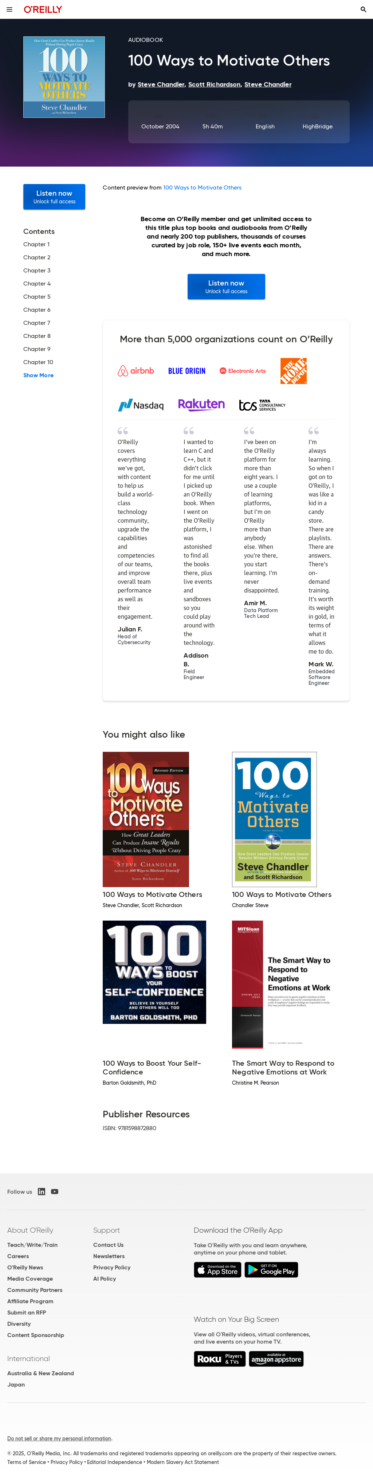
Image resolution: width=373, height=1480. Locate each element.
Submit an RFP (26, 1312)
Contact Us (108, 1245)
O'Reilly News (25, 1267)
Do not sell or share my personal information (59, 1438)
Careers (18, 1256)
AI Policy (104, 1278)
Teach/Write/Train (32, 1245)
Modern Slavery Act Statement (183, 1462)
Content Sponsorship (35, 1335)
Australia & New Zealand (40, 1373)
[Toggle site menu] (9, 9)
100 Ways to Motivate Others (202, 187)
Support (106, 1230)
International (28, 1358)
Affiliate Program (30, 1301)
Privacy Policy (111, 1267)
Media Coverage (30, 1278)
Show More (38, 375)
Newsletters (109, 1256)
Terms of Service (26, 1462)
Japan (16, 1384)
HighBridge (318, 126)
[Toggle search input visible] (363, 9)
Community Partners (34, 1290)
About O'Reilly (30, 1230)
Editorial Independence (114, 1462)
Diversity (19, 1324)
